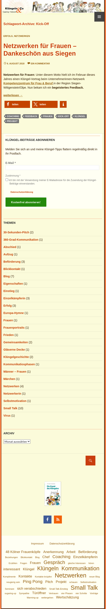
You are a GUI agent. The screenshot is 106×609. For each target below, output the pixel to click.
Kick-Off (63, 116)
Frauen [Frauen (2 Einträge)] (35, 563)
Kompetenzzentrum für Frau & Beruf (28, 83)
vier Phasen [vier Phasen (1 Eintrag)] (67, 593)
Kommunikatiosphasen (19, 364)
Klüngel (80, 116)
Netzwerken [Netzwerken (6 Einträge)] (70, 575)
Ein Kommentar (40, 63)
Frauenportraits (14, 327)
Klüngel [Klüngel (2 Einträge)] (28, 569)
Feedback (31, 116)
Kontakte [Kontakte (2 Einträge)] (25, 576)
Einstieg (9, 291)
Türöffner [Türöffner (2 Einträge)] (39, 593)
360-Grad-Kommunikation (20, 239)
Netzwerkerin (12, 393)
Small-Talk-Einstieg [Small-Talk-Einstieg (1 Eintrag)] (58, 589)
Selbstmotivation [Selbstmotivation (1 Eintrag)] (88, 582)
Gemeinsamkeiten (15, 342)
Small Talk (10, 408)
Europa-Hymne (13, 313)
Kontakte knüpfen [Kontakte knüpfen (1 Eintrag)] (43, 576)
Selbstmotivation (15, 401)
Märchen (9, 379)
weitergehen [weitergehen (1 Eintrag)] (47, 597)
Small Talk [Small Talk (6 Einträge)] (84, 587)
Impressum (37, 543)
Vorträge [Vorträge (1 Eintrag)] (94, 593)
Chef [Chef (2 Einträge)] (45, 557)
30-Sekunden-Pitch (16, 232)
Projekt (12, 121)
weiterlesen (13, 95)
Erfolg (8, 36)
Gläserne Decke (14, 349)
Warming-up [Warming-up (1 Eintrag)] (33, 597)
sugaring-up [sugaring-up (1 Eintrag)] (10, 593)
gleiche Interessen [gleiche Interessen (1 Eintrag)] (77, 563)
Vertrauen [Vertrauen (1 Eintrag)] (53, 593)
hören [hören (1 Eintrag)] (91, 563)
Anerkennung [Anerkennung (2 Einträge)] (53, 552)
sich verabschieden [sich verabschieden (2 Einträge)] (32, 588)
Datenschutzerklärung (22, 192)
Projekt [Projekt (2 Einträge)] (61, 582)
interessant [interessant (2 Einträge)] (11, 569)
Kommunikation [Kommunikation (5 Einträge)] (80, 568)
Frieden (8, 335)
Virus (7, 415)
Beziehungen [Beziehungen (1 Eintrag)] (11, 557)
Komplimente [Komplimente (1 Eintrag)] (9, 576)
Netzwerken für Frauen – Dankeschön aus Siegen (40, 49)
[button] (17, 104)
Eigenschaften (13, 283)
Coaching (13, 116)
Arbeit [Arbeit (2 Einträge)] (71, 552)
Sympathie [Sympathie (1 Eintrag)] (24, 593)
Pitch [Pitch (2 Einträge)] (49, 582)
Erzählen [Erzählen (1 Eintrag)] (13, 563)
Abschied (9, 247)
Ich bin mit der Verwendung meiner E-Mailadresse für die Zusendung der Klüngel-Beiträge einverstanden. (51, 181)
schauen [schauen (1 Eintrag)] (73, 582)
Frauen (47, 116)
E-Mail (11, 163)
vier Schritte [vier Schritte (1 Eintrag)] (81, 593)
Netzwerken (22, 36)
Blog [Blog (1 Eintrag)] (37, 557)
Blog (6, 276)
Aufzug (8, 254)
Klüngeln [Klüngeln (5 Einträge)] (48, 568)
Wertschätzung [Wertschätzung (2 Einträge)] (67, 597)
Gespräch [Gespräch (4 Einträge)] (54, 562)
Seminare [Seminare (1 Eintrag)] (9, 589)
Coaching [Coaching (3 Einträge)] (61, 556)
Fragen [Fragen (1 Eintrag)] (23, 563)
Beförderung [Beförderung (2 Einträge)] (87, 552)
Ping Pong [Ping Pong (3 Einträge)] (32, 581)
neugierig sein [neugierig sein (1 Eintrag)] (13, 582)
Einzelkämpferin (14, 298)
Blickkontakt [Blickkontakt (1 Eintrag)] (26, 557)
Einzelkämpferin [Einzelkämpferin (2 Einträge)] (85, 557)
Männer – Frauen (14, 371)
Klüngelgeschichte (16, 357)
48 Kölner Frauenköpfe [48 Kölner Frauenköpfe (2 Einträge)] (23, 552)
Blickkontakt (11, 269)
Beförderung (12, 261)
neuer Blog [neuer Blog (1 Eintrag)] (94, 576)
